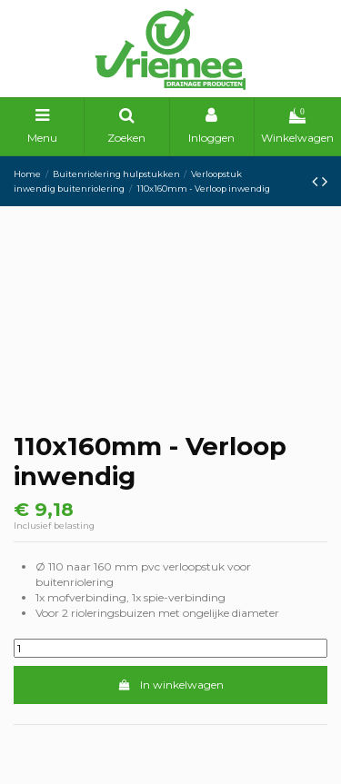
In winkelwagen (170, 684)
